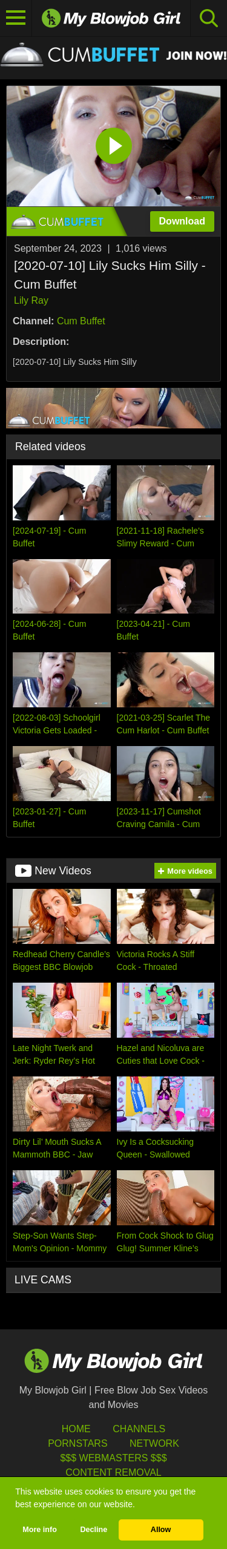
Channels (139, 1429)
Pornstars (77, 1443)
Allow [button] (161, 1529)
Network (154, 1443)
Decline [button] (93, 1529)
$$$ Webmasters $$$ (113, 1458)
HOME (76, 1429)
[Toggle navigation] (16, 18)
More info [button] (39, 1529)
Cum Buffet (81, 321)
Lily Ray (31, 300)
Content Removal (113, 1472)
